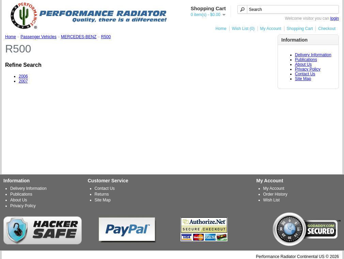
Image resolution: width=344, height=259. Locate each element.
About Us (303, 64)
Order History (275, 194)
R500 (106, 36)
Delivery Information (313, 54)
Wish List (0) (243, 28)
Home (221, 28)
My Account (270, 28)
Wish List (271, 200)
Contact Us (305, 74)
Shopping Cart (300, 28)
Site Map (303, 78)
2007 (23, 81)
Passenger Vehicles (38, 36)
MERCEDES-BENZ (78, 36)
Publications (306, 59)
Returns (102, 194)
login (334, 18)
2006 (23, 76)
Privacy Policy (307, 69)
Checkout (326, 28)
